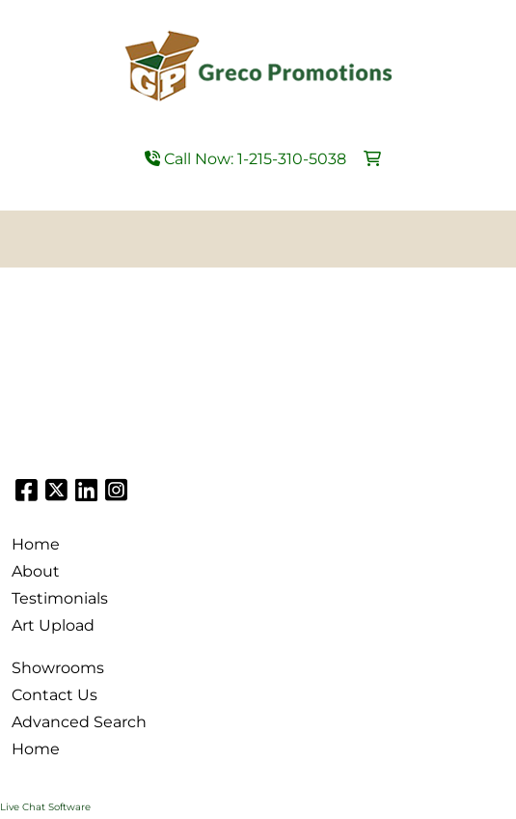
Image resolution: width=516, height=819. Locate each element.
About (36, 571)
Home (36, 544)
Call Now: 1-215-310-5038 (245, 159)
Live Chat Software (45, 807)
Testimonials (60, 598)
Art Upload (53, 625)
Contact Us (54, 695)
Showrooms (58, 668)
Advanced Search (79, 722)
